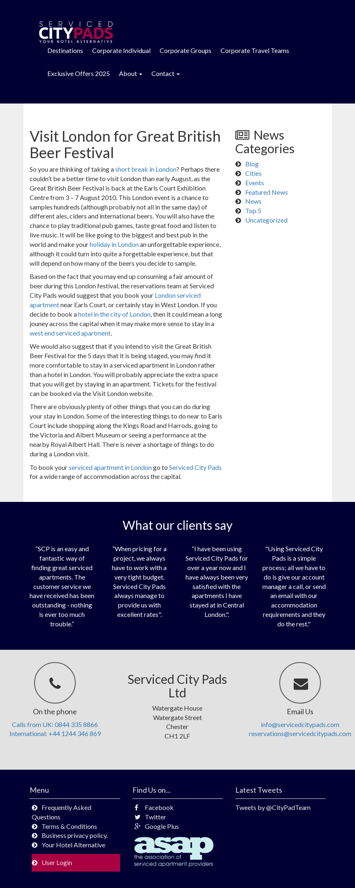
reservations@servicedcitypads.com (300, 733)
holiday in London (114, 244)
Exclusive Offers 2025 (78, 73)
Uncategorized (266, 220)
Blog (252, 164)
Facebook (154, 807)
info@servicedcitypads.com (300, 724)
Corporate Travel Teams (254, 50)
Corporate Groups (185, 50)
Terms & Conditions (69, 826)
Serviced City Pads (195, 467)
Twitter (150, 817)
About (130, 73)
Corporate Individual (121, 50)
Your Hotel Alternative (73, 845)
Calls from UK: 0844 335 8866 (55, 724)
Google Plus (157, 826)
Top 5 (253, 210)
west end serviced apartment (70, 333)
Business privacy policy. (75, 835)
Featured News (266, 192)
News (253, 201)
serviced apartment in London (110, 467)
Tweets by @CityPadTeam (273, 807)
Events (254, 182)
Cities (253, 173)
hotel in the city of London (114, 314)
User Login (57, 862)
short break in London (145, 169)
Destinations (65, 50)
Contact (165, 73)
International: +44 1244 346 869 (55, 733)
